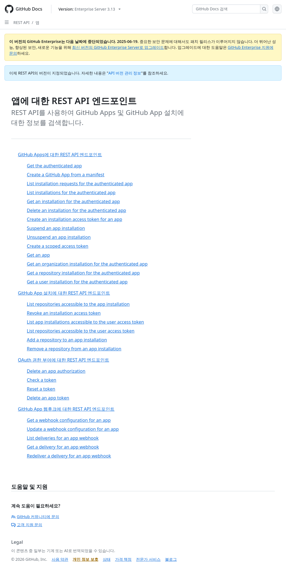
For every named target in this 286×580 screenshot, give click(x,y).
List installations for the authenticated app (71, 192)
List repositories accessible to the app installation (78, 304)
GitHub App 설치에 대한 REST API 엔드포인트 (64, 293)
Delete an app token (48, 398)
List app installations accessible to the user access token (85, 322)
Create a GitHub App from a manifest (65, 175)
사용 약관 (60, 559)
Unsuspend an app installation (59, 237)
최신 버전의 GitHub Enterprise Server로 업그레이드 (118, 47)
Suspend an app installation (56, 228)
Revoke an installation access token (64, 313)
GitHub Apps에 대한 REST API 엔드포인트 (60, 154)
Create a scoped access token (57, 246)
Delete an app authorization (56, 371)
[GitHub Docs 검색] (226, 9)
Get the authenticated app (54, 166)
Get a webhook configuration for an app (69, 420)
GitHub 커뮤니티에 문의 (35, 516)
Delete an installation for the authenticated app (76, 210)
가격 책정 (123, 559)
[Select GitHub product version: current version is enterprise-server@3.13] (89, 9)
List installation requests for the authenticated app (80, 184)
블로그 (171, 559)
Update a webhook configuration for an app (73, 429)
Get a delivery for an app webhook (63, 447)
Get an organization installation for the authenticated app (87, 264)
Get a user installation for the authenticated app (77, 282)
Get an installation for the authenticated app (73, 201)
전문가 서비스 (148, 559)
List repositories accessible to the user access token (80, 331)
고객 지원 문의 (26, 524)
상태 (107, 559)
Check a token (41, 380)
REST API (21, 22)
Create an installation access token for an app (74, 219)
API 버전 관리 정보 (124, 73)
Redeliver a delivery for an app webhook (69, 456)
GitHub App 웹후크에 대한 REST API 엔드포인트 (66, 409)
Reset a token (41, 389)
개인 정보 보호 (85, 559)
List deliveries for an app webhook (63, 438)
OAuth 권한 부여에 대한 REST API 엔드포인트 (63, 360)
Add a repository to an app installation (67, 340)
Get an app (38, 255)
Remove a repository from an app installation (74, 349)
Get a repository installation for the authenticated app (83, 273)
